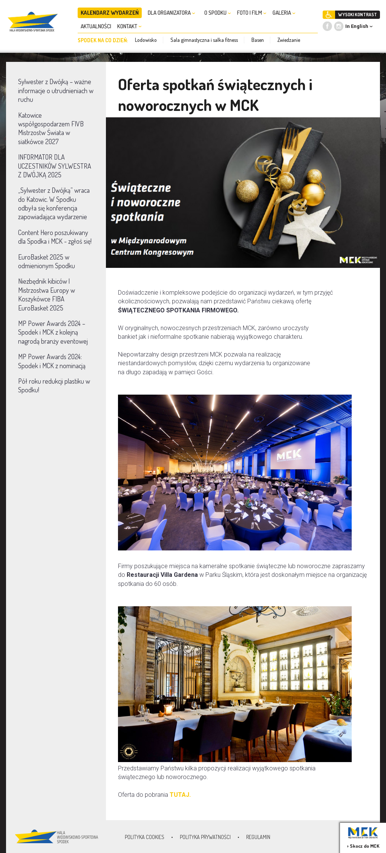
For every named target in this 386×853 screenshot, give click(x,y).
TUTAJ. (180, 794)
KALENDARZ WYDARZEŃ (110, 12)
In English (356, 26)
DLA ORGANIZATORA (171, 12)
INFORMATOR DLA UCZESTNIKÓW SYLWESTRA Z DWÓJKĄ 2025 (54, 166)
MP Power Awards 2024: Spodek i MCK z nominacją (52, 360)
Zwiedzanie (288, 40)
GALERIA (284, 12)
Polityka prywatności (205, 837)
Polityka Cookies (144, 837)
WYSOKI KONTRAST (357, 14)
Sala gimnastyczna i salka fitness (204, 40)
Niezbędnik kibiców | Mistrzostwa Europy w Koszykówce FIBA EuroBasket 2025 (46, 294)
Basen (257, 40)
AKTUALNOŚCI (96, 26)
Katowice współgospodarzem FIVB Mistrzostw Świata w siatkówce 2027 (51, 128)
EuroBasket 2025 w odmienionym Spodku (46, 261)
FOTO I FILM (252, 12)
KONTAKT (129, 26)
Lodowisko (146, 40)
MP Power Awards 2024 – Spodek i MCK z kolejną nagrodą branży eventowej (53, 332)
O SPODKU (217, 12)
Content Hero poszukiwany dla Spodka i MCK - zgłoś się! (55, 236)
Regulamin (258, 837)
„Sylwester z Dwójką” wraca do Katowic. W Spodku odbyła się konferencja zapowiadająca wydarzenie (54, 203)
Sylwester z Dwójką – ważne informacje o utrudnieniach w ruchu (55, 90)
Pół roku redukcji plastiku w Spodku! (54, 385)
